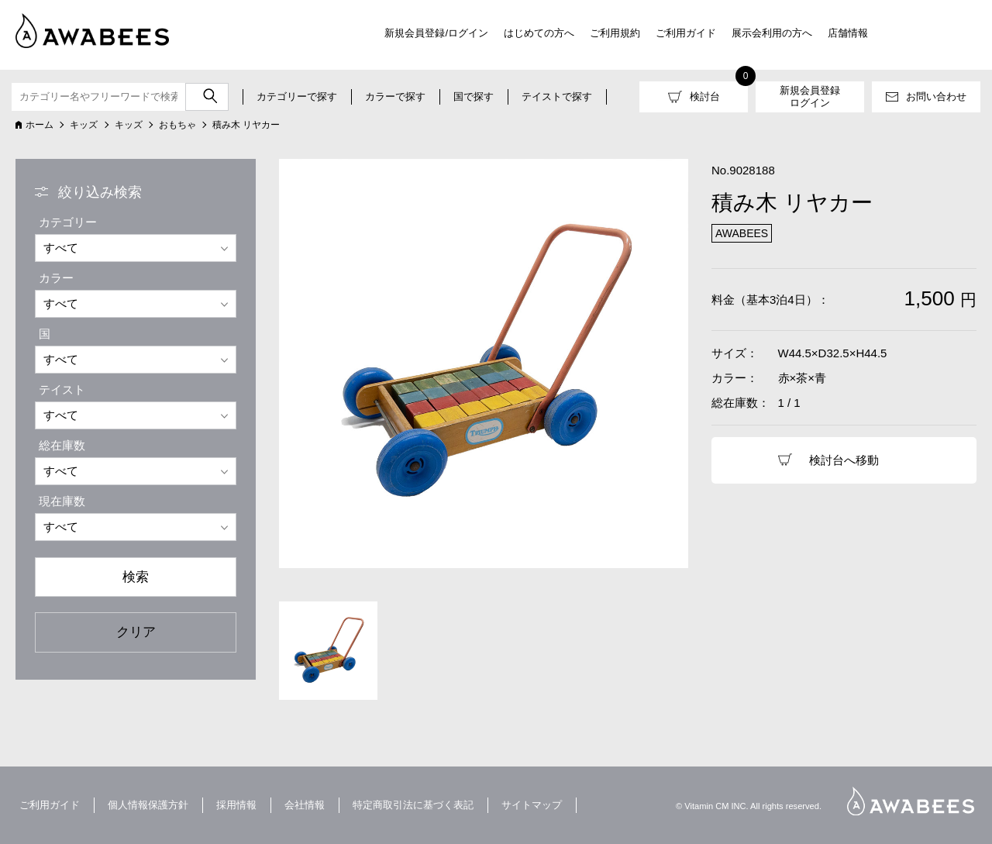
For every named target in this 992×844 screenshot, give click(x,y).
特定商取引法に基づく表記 (413, 805)
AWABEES (910, 801)
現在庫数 (62, 501)
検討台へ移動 (844, 460)
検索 (135, 576)
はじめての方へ (539, 33)
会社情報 (304, 805)
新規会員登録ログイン (810, 96)
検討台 (705, 96)
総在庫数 (62, 445)
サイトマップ (531, 805)
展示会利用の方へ (772, 33)
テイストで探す (557, 96)
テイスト (62, 389)
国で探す (473, 96)
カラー (56, 277)
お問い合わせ (936, 96)
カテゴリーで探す (297, 96)
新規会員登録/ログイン (436, 33)
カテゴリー (68, 222)
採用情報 (236, 805)
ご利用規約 (615, 33)
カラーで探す (395, 96)
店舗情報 (848, 33)
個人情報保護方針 (148, 805)
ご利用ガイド (686, 33)
